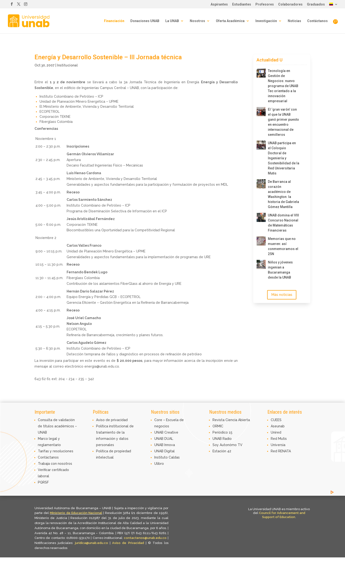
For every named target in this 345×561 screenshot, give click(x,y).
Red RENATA (281, 451)
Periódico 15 (222, 432)
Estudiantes (241, 4)
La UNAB (172, 21)
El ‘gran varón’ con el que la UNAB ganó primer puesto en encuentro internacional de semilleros (283, 122)
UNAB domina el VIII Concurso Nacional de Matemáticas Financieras (283, 222)
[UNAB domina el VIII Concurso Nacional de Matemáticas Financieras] (261, 217)
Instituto (161, 457)
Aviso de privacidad (112, 420)
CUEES (276, 420)
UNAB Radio (222, 439)
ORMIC (218, 426)
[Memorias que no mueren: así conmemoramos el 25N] (261, 240)
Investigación (266, 21)
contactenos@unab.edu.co (145, 538)
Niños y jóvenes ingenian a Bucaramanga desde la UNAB (280, 269)
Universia (278, 445)
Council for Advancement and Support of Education (282, 515)
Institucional (67, 65)
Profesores (264, 4)
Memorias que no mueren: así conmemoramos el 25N (283, 246)
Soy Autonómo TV (227, 445)
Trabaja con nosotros (55, 464)
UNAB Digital (164, 451)
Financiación (114, 21)
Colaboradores (290, 4)
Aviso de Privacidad (129, 543)
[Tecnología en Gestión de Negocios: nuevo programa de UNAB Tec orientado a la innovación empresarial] (261, 73)
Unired (276, 432)
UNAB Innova (164, 445)
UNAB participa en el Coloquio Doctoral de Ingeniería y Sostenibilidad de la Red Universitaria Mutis (283, 158)
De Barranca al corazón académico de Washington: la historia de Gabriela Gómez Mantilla (283, 194)
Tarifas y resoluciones (55, 451)
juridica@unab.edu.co (91, 543)
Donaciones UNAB (144, 21)
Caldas (174, 457)
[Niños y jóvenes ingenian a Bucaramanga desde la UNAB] (261, 264)
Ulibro (159, 464)
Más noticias (281, 294)
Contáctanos (317, 21)
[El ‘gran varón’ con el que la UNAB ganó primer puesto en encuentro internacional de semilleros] (261, 111)
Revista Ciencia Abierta (231, 420)
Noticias (294, 21)
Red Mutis (279, 439)
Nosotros (197, 21)
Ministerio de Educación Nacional (76, 513)
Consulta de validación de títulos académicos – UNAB (57, 426)
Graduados (316, 4)
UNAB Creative (166, 432)
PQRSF (43, 482)
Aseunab (278, 426)
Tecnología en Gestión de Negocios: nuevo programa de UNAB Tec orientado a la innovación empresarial (283, 86)
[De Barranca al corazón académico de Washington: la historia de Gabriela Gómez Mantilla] (261, 183)
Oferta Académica (230, 21)
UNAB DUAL (163, 439)
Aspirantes (219, 4)
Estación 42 (222, 451)
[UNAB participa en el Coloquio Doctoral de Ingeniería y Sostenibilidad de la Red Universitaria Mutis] (261, 145)
